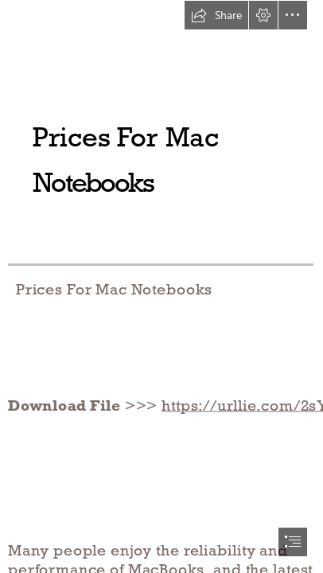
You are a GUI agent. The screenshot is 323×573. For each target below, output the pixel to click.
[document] (161, 286)
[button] (216, 15)
